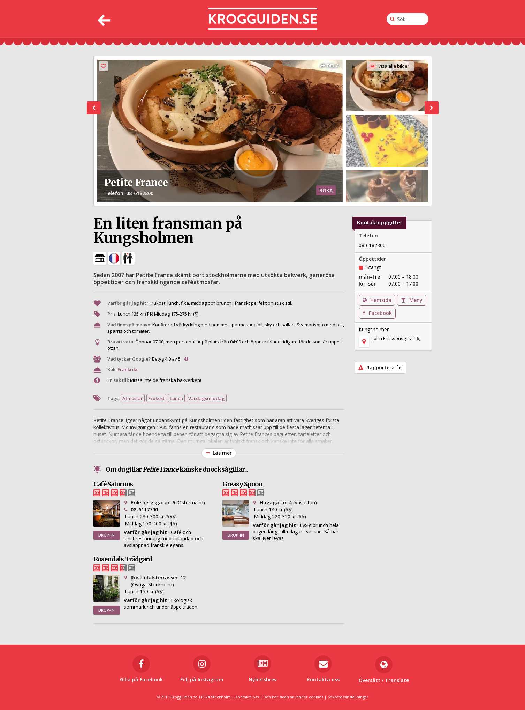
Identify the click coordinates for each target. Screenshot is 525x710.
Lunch (176, 398)
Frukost (156, 398)
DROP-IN (106, 535)
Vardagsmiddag (206, 398)
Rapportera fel (380, 367)
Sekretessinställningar (348, 697)
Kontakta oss (247, 697)
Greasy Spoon (242, 484)
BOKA (326, 190)
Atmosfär (132, 398)
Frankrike (128, 369)
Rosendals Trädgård (122, 559)
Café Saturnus (113, 484)
